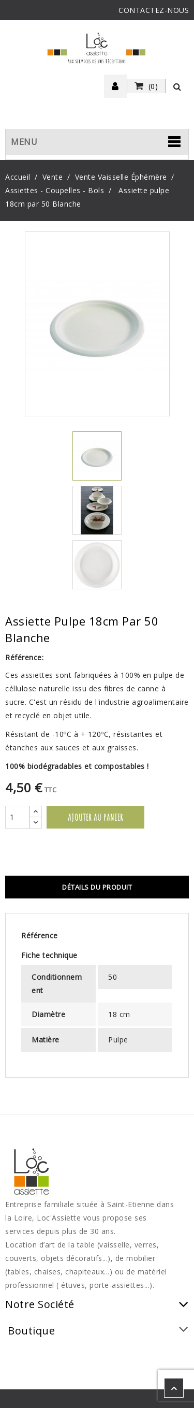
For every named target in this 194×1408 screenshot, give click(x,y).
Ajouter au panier (95, 817)
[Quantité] (17, 817)
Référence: (24, 657)
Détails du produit (97, 887)
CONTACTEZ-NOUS (153, 10)
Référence (39, 935)
